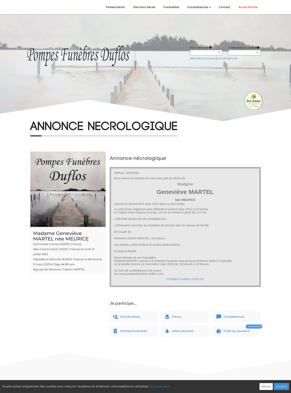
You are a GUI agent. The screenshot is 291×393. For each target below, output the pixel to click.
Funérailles (171, 7)
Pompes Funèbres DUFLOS (185, 279)
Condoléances (199, 7)
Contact (224, 7)
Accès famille (248, 7)
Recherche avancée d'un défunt (213, 58)
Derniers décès (144, 7)
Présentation (115, 7)
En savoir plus (160, 386)
